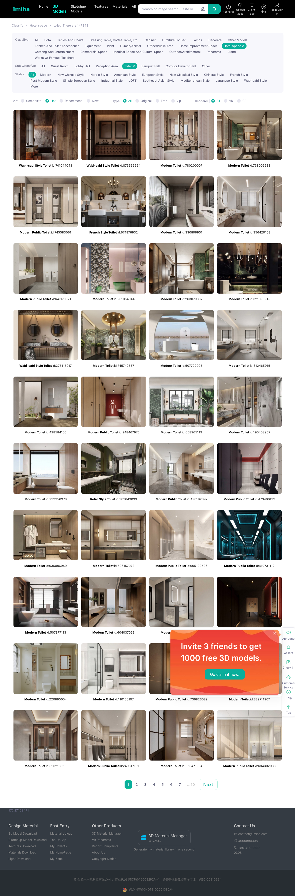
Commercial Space (93, 52)
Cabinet (150, 40)
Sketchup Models (78, 9)
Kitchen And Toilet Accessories (57, 46)
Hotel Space (234, 46)
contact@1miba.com (250, 834)
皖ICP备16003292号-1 (144, 879)
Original (146, 101)
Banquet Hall (151, 66)
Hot (53, 101)
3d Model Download (22, 833)
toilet (57, 25)
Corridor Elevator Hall (181, 66)
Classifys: (22, 39)
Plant (110, 46)
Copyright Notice (104, 858)
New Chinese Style (70, 74)
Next (208, 784)
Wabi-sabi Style (255, 80)
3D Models (60, 9)
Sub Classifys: (25, 66)
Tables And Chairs (70, 40)
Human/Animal (130, 46)
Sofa (47, 40)
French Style (239, 74)
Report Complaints (105, 846)
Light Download (19, 858)
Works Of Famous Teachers (55, 57)
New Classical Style (184, 74)
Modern (45, 74)
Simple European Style (79, 80)
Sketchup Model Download (27, 840)
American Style (125, 74)
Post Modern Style (43, 80)
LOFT (133, 80)
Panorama (214, 52)
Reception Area (107, 66)
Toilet (129, 66)
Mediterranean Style (195, 80)
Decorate (215, 40)
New (95, 101)
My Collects (58, 846)
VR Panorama (101, 840)
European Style (152, 74)
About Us (98, 852)
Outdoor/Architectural (184, 52)
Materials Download (22, 852)
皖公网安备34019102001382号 (151, 889)
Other (206, 66)
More (34, 86)
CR (244, 101)
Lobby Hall (82, 66)
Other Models (237, 40)
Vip (179, 101)
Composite (33, 101)
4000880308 (246, 841)
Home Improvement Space (199, 46)
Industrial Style (112, 80)
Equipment (93, 46)
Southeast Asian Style (158, 80)
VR (231, 101)
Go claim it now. (224, 674)
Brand (231, 52)
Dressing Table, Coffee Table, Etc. (114, 40)
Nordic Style (99, 74)
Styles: (20, 74)
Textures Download (22, 846)
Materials (120, 6)
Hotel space (38, 25)
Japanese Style (227, 80)
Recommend (74, 101)
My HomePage (60, 852)
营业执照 (121, 879)
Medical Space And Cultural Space (138, 52)
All (134, 6)
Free (164, 101)
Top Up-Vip (58, 840)
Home (43, 6)
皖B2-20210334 (210, 879)
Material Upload (61, 833)
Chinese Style (214, 74)
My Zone (56, 858)
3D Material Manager (107, 833)
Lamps (197, 40)
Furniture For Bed (174, 40)
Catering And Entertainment (54, 52)
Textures (101, 6)
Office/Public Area (160, 46)
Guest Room (59, 66)
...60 (191, 784)
